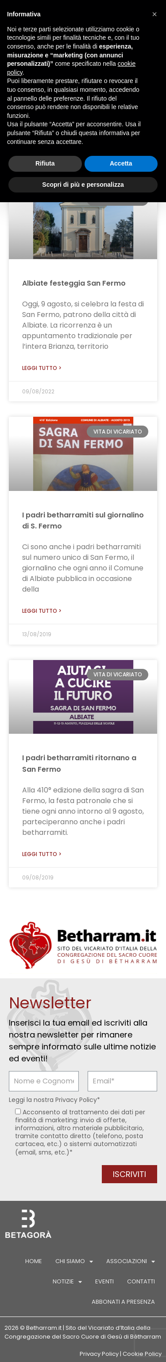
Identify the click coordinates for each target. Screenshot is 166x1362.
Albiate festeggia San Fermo (74, 283)
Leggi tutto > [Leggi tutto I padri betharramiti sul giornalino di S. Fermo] (42, 611)
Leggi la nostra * (54, 1100)
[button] (154, 14)
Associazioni (130, 1261)
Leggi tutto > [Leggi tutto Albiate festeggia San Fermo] (42, 368)
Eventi (104, 1281)
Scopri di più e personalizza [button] (83, 184)
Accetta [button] (121, 163)
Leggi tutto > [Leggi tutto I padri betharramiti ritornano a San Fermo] (42, 854)
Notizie (67, 1282)
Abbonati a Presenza (123, 1302)
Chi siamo (74, 1261)
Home (33, 1261)
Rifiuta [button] (45, 163)
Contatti (141, 1281)
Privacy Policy (76, 1099)
